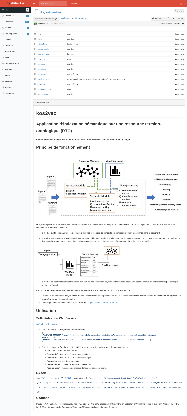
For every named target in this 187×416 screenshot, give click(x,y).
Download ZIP (158, 19)
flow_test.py (42, 59)
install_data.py (43, 79)
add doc (70, 39)
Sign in (182, 3)
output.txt (41, 84)
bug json (70, 54)
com (69, 59)
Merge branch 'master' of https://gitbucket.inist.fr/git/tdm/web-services (96, 79)
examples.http (43, 49)
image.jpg (41, 64)
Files (5, 10)
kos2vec (80, 18)
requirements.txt (44, 89)
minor (69, 34)
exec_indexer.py (43, 54)
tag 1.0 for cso (72, 44)
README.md (42, 44)
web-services (53, 12)
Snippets (74, 3)
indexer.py (41, 74)
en (39, 39)
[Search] (53, 3)
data (39, 34)
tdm (42, 12)
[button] (34, 3)
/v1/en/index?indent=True (47, 324)
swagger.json (42, 94)
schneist (41, 24)
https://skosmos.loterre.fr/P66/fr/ (102, 302)
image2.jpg (41, 69)
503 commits (178, 19)
